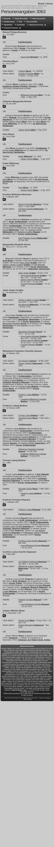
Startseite (7, 18)
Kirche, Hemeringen (39, 267)
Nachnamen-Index (21, 18)
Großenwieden (15, 226)
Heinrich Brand (17, 690)
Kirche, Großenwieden (28, 234)
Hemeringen (14, 317)
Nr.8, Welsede (43, 474)
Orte (20, 22)
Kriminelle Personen (11, 28)
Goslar (22, 48)
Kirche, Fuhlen (15, 583)
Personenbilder (31, 22)
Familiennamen (9, 22)
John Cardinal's (24, 698)
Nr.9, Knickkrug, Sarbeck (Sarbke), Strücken (23, 85)
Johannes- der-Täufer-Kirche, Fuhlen (34, 640)
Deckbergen (41, 148)
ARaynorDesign (28, 699)
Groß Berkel (8, 261)
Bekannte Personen (36, 25)
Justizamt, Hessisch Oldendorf (16, 382)
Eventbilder (21, 25)
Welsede (13, 117)
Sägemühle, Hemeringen (39, 269)
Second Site (31, 698)
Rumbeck (13, 638)
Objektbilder (8, 25)
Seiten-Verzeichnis (38, 18)
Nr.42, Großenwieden (18, 222)
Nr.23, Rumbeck (19, 581)
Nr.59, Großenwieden (29, 520)
